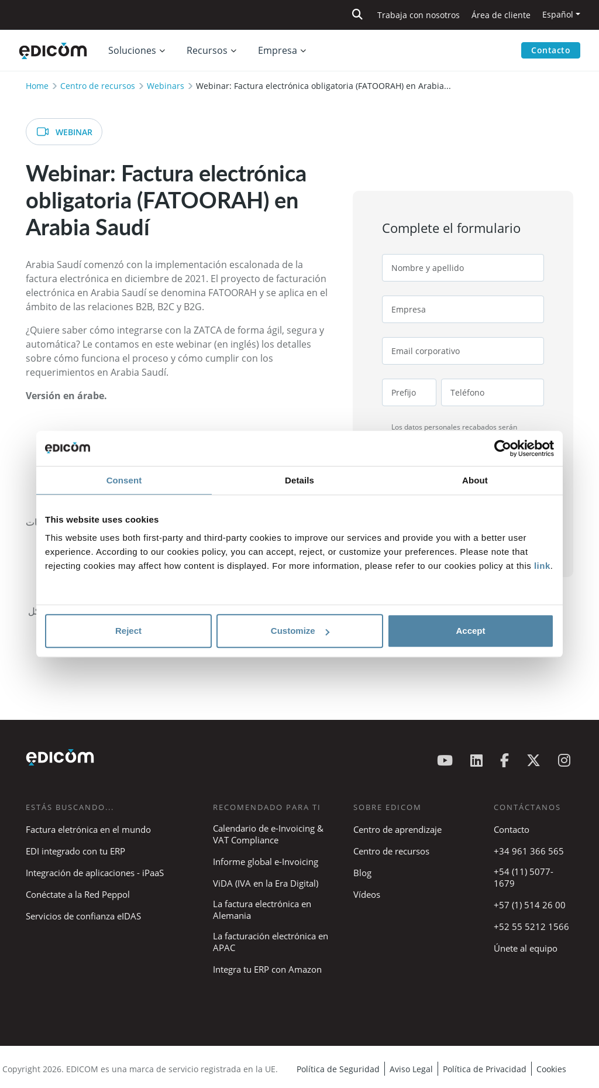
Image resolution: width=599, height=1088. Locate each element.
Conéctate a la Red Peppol (78, 894)
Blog (362, 872)
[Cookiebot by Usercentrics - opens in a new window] (503, 448)
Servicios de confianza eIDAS (83, 916)
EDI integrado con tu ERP (75, 851)
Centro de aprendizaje (397, 829)
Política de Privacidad (484, 1069)
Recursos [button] (207, 50)
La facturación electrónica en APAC (270, 941)
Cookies (551, 1069)
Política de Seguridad (338, 1069)
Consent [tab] (124, 480)
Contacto (550, 50)
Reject (128, 631)
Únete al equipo (525, 948)
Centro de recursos (97, 85)
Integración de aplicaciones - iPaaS (95, 872)
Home (37, 85)
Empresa (277, 50)
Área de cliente (501, 14)
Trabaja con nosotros (418, 14)
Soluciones (132, 50)
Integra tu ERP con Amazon (267, 969)
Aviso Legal (411, 1069)
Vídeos (366, 894)
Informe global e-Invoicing (265, 861)
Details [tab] (299, 480)
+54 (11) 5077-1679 (523, 877)
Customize (300, 631)
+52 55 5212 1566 (531, 926)
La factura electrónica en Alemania (262, 909)
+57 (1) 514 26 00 (530, 905)
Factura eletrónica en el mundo (88, 829)
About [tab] (475, 480)
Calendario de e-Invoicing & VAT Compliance (268, 834)
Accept (470, 631)
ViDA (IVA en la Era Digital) (265, 883)
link (542, 566)
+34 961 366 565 (529, 851)
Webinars (165, 85)
